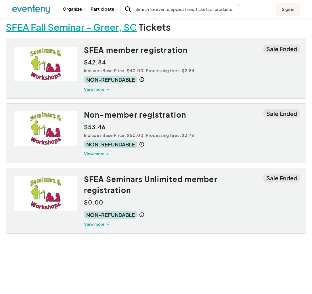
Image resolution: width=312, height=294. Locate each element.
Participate (104, 9)
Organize (74, 9)
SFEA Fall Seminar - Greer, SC (71, 27)
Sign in (288, 9)
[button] (74, 9)
